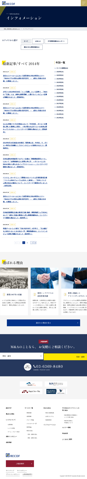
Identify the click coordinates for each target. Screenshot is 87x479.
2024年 (59, 79)
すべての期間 (62, 68)
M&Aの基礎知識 (49, 414)
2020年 (59, 93)
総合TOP (9, 410)
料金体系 (65, 433)
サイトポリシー (22, 466)
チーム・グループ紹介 (14, 430)
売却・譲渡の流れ (32, 436)
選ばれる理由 (10, 415)
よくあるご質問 (67, 437)
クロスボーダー (31, 425)
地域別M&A (48, 422)
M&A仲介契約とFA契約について (68, 423)
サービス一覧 (29, 410)
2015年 (59, 110)
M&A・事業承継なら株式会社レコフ (13, 29)
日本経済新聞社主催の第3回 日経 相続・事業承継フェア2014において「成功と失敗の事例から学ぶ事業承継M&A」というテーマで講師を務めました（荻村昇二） (25, 215)
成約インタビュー (11, 434)
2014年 (59, 114)
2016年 (59, 107)
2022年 (59, 86)
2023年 (59, 82)
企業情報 (10, 423)
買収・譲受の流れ (32, 439)
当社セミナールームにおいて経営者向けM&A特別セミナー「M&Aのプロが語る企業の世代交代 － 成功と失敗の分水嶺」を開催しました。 (24, 78)
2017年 (59, 103)
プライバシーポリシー (13, 470)
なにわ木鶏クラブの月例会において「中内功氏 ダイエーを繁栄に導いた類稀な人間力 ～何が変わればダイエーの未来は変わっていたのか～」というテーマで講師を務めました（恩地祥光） (25, 128)
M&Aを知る (47, 410)
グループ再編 (30, 422)
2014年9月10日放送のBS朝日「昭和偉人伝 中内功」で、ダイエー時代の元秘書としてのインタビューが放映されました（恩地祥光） (25, 145)
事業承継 (29, 414)
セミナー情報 (66, 428)
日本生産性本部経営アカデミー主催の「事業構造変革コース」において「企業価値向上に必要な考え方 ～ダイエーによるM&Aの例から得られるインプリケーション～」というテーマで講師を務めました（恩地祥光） (25, 163)
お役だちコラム (49, 418)
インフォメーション (50, 425)
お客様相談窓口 (27, 470)
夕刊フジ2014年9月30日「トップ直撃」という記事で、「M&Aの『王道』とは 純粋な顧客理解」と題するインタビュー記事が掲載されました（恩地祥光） (25, 94)
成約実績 (8, 439)
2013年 (59, 117)
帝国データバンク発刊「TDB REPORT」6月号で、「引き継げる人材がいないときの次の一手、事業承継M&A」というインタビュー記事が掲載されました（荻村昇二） (25, 231)
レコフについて (11, 419)
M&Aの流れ (30, 432)
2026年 (59, 71)
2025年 (59, 75)
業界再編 (29, 429)
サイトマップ (10, 466)
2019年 (59, 96)
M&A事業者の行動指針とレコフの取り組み (70, 418)
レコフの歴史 (11, 427)
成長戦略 (29, 418)
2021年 (59, 89)
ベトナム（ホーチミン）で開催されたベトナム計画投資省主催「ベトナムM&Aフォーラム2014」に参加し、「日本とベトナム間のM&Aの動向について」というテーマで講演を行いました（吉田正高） (25, 182)
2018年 (59, 100)
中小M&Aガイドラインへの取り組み (70, 412)
